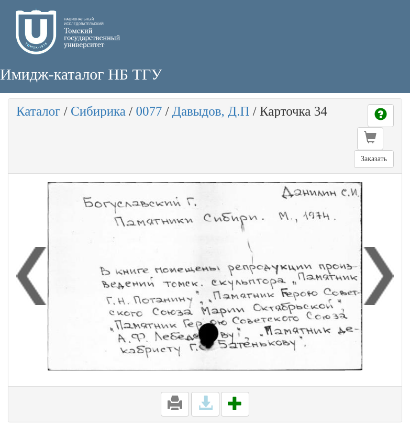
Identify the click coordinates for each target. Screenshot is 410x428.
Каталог (38, 111)
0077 (149, 111)
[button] (370, 138)
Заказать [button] (374, 159)
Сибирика (98, 111)
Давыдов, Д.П (211, 111)
